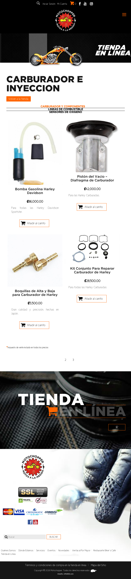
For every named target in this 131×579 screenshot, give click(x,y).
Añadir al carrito (36, 223)
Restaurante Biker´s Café (104, 550)
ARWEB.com (68, 574)
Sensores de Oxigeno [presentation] (65, 112)
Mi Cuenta (62, 3)
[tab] (65, 106)
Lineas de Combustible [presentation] (65, 109)
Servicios (40, 550)
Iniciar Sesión (49, 3)
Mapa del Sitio (98, 565)
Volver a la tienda (18, 98)
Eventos (51, 550)
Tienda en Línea (8, 554)
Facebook (79, 3)
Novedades (63, 550)
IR (117, 427)
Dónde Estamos (26, 550)
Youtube (85, 3)
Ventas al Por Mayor (81, 550)
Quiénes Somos (8, 550)
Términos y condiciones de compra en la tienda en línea (55, 565)
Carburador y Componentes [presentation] (63, 106)
